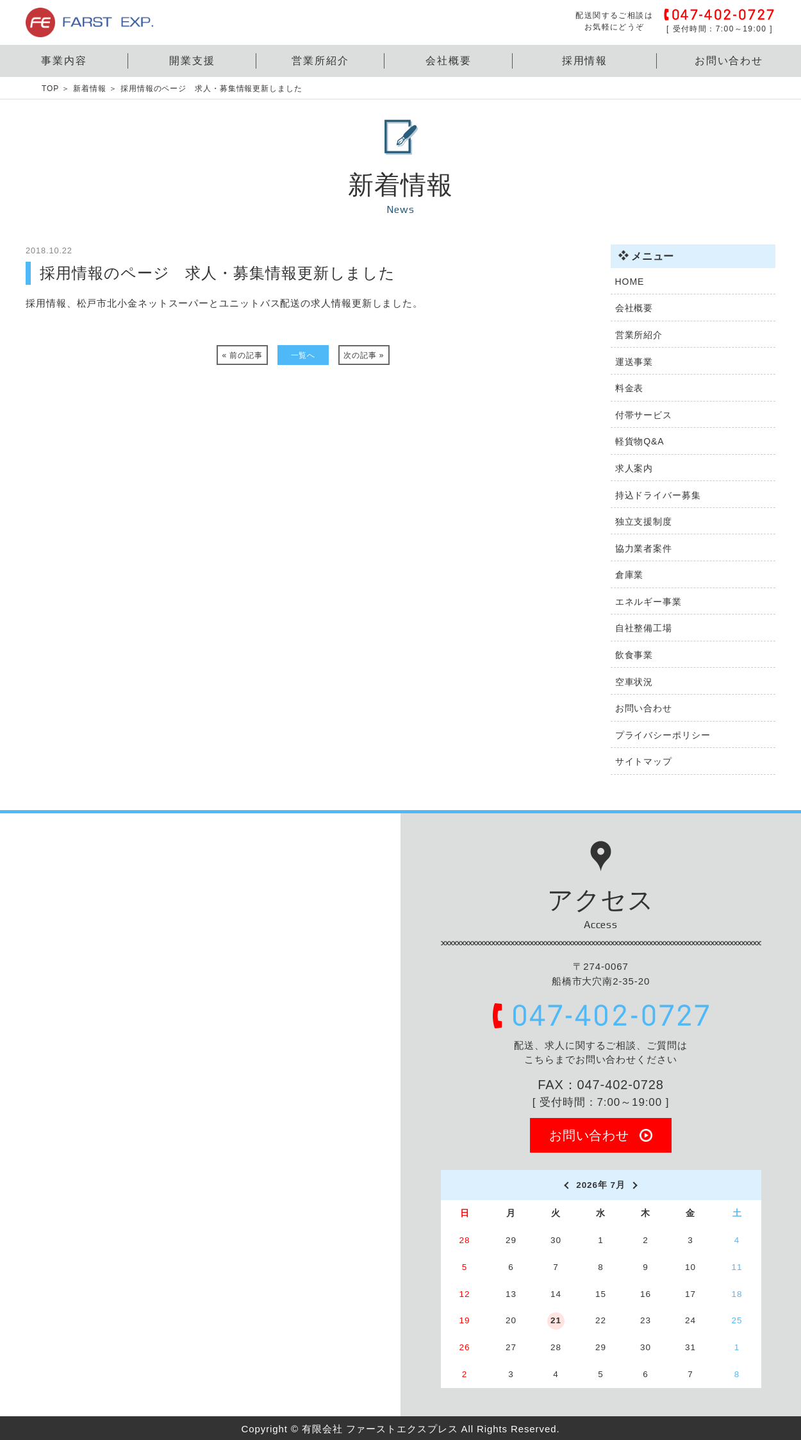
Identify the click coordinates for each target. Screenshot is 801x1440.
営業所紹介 (320, 60)
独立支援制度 (643, 521)
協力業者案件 (643, 548)
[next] (636, 1185)
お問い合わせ (729, 60)
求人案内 (634, 468)
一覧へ (303, 355)
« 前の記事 (242, 355)
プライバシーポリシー (663, 735)
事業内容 (64, 60)
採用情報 (585, 60)
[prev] (565, 1185)
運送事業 (634, 362)
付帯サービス (643, 415)
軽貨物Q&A (640, 441)
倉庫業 (629, 575)
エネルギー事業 (648, 602)
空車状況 (634, 682)
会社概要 (448, 60)
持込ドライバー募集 (658, 495)
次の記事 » (363, 355)
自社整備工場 (643, 628)
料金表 (629, 388)
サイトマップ (643, 761)
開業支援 (192, 60)
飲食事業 (634, 655)
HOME (630, 281)
